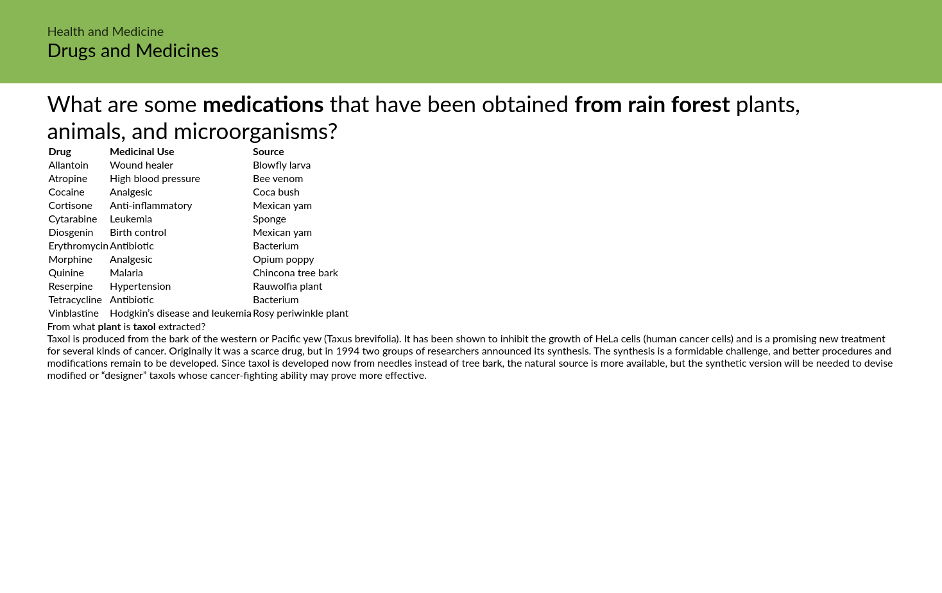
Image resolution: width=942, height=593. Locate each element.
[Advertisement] (471, 501)
